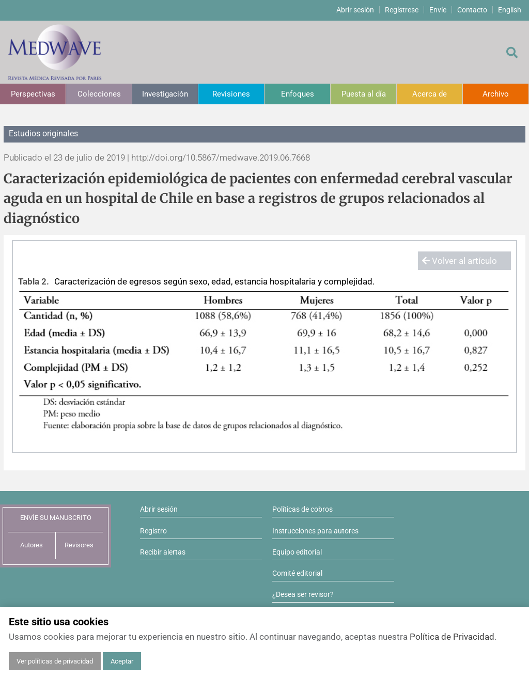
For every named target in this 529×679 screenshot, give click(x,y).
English (509, 10)
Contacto (472, 10)
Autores (31, 545)
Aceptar (122, 661)
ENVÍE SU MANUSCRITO (55, 518)
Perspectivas (33, 94)
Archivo (496, 94)
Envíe (437, 10)
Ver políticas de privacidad (55, 661)
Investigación (165, 94)
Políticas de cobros (302, 509)
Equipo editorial (297, 552)
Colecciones (99, 94)
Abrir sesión (355, 10)
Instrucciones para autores (315, 531)
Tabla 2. (33, 281)
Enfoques (297, 94)
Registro (153, 531)
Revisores (79, 545)
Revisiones (231, 94)
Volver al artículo (459, 261)
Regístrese (401, 10)
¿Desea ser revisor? (303, 594)
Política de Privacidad (452, 636)
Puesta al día (363, 94)
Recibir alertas (162, 552)
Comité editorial (297, 573)
